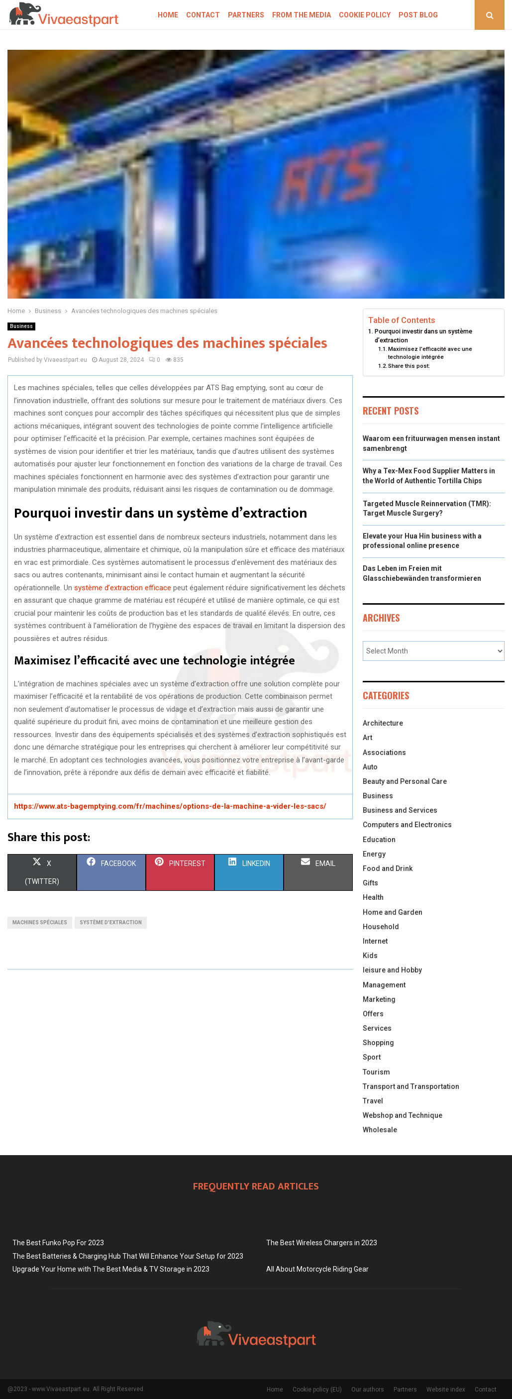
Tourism (376, 1072)
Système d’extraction (111, 922)
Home (168, 15)
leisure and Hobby (392, 970)
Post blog (418, 15)
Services (377, 1028)
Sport (372, 1057)
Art (367, 738)
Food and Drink (387, 868)
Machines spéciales (39, 922)
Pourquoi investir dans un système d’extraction (423, 335)
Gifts (370, 883)
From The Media (301, 15)
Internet (375, 941)
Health (373, 897)
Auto (370, 767)
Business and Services (400, 810)
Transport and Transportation (411, 1086)
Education (379, 840)
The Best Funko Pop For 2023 (58, 1243)
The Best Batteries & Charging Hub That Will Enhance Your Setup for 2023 (127, 1256)
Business (21, 326)
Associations (384, 752)
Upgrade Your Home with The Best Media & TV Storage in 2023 (110, 1269)
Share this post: (409, 365)
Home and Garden (392, 912)
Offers (373, 1014)
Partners (246, 15)
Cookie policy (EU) (317, 1389)
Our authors (367, 1389)
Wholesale (380, 1130)
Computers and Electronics (407, 825)
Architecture (383, 723)
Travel (373, 1101)
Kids (370, 956)
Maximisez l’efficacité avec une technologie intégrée (430, 352)
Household (381, 927)
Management (384, 985)
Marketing (379, 999)
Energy (374, 854)
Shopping (378, 1043)
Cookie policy (365, 15)
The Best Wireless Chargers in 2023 (321, 1243)
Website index (445, 1389)
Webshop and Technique (402, 1115)
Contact (203, 15)
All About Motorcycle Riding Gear (317, 1269)
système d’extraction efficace (122, 587)
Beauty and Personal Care (405, 781)
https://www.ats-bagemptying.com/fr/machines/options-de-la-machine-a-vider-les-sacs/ (170, 806)
